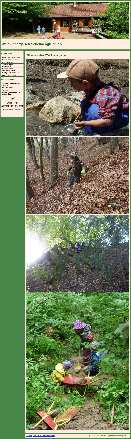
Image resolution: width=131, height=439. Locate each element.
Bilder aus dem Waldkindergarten (8, 69)
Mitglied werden (8, 87)
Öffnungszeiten (7, 62)
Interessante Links (9, 75)
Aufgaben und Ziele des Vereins (11, 84)
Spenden (5, 90)
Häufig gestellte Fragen (10, 73)
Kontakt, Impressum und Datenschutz (11, 93)
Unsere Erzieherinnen (10, 60)
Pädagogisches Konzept (11, 57)
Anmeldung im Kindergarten (7, 65)
